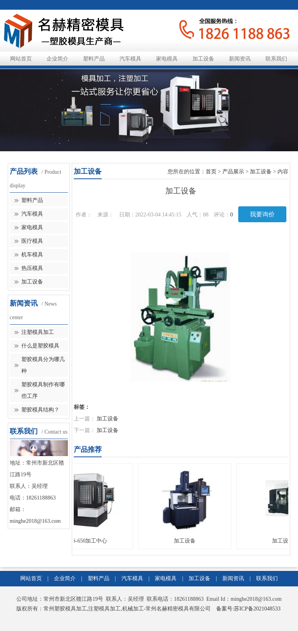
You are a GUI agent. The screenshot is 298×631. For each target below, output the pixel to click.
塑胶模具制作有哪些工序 (43, 390)
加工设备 (203, 59)
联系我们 (276, 59)
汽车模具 (130, 59)
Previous (32, 102)
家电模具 (167, 59)
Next (266, 102)
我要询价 (262, 214)
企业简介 (57, 59)
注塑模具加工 (37, 332)
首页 (211, 172)
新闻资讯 (240, 59)
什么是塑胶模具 (40, 346)
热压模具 (32, 268)
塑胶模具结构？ (40, 410)
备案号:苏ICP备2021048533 (248, 609)
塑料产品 (94, 59)
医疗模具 (32, 241)
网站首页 (21, 59)
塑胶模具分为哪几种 (43, 365)
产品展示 (233, 172)
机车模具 (32, 255)
